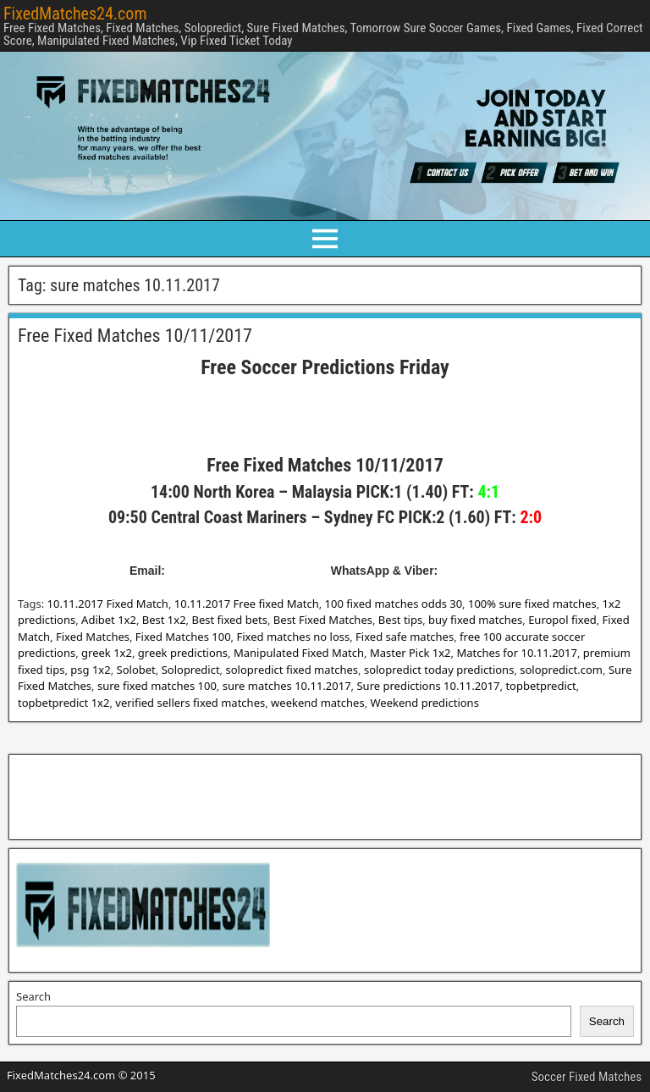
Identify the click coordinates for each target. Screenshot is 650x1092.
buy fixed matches (475, 619)
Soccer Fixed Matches (587, 1076)
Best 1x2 (164, 619)
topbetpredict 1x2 (63, 702)
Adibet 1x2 (108, 619)
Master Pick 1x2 (410, 652)
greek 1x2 (106, 652)
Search (33, 996)
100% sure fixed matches (532, 603)
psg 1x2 (90, 669)
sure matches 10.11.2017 (287, 685)
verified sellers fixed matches (190, 702)
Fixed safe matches (404, 636)
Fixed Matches (92, 636)
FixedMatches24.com (74, 13)
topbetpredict (540, 685)
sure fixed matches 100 (157, 685)
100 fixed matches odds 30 (394, 603)
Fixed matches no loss (293, 636)
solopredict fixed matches (291, 669)
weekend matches (318, 702)
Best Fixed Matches (322, 619)
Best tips (400, 619)
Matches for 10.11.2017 (516, 652)
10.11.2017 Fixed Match (107, 603)
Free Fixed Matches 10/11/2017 (135, 335)
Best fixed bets (229, 619)
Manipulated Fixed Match (299, 652)
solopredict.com (561, 669)
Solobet (136, 669)
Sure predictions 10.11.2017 (427, 685)
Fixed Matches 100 (183, 636)
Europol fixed (562, 619)
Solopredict (191, 669)
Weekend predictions (425, 702)
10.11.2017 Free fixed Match (246, 603)
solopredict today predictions (439, 669)
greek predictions (183, 652)
